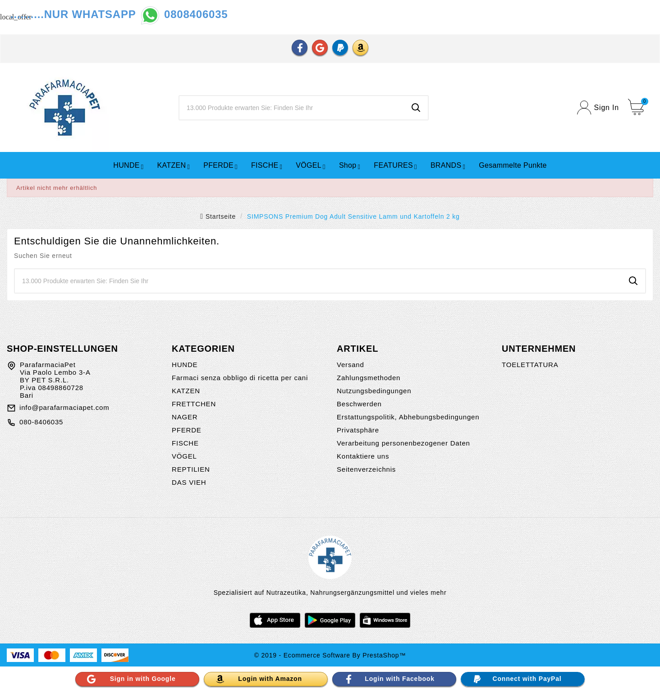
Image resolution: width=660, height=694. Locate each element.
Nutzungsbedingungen (374, 391)
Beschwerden (359, 404)
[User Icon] (598, 108)
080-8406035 (41, 422)
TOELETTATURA (530, 364)
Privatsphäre (358, 430)
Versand (350, 364)
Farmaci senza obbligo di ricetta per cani (240, 377)
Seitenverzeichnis (366, 469)
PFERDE (187, 430)
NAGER (184, 417)
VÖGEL (184, 456)
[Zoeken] (291, 107)
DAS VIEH (189, 482)
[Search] (416, 107)
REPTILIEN (191, 469)
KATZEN (186, 391)
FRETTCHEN (194, 404)
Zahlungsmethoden (368, 377)
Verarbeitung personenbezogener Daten (403, 443)
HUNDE (184, 364)
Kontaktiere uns (363, 456)
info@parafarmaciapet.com (64, 407)
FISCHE (185, 443)
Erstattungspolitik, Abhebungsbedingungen (408, 417)
